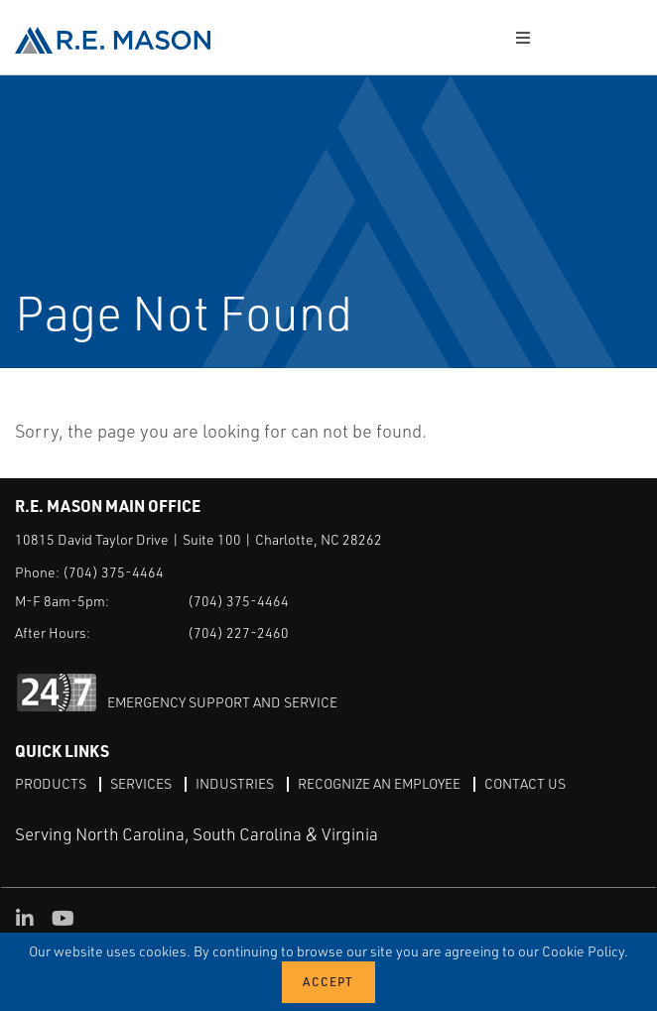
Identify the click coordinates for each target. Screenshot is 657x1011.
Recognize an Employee (379, 783)
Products (50, 783)
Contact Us (525, 783)
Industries (235, 783)
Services (141, 783)
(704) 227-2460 (238, 632)
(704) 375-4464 (113, 572)
